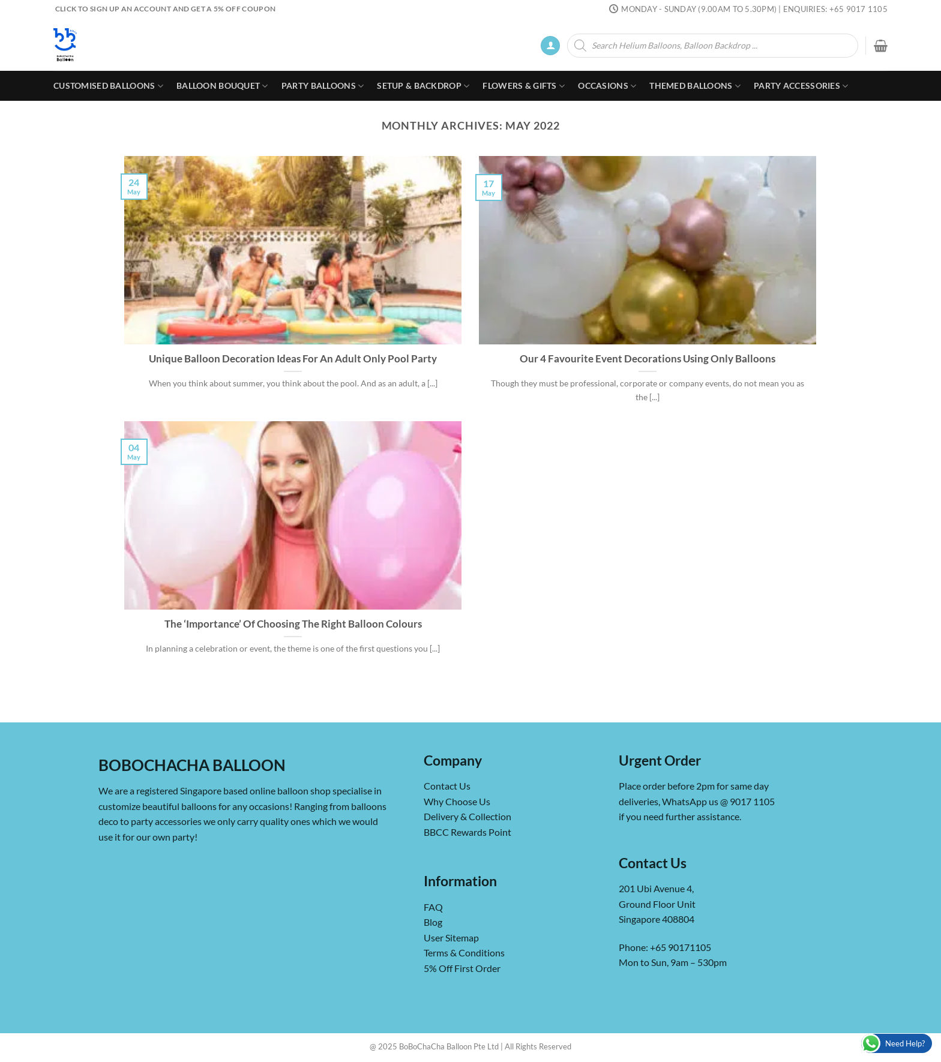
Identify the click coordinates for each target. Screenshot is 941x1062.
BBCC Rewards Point (467, 832)
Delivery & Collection (467, 816)
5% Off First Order (462, 968)
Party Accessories (801, 86)
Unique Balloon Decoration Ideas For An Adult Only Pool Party (293, 359)
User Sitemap (451, 937)
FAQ (433, 907)
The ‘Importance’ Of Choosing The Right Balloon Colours (293, 624)
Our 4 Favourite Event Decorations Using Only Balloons (647, 359)
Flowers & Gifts (524, 86)
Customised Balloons (108, 86)
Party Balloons (322, 86)
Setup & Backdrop (423, 86)
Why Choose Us (457, 801)
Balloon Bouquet (222, 86)
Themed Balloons (695, 86)
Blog (433, 922)
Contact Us (447, 785)
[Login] (550, 46)
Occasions (607, 86)
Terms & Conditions (464, 952)
